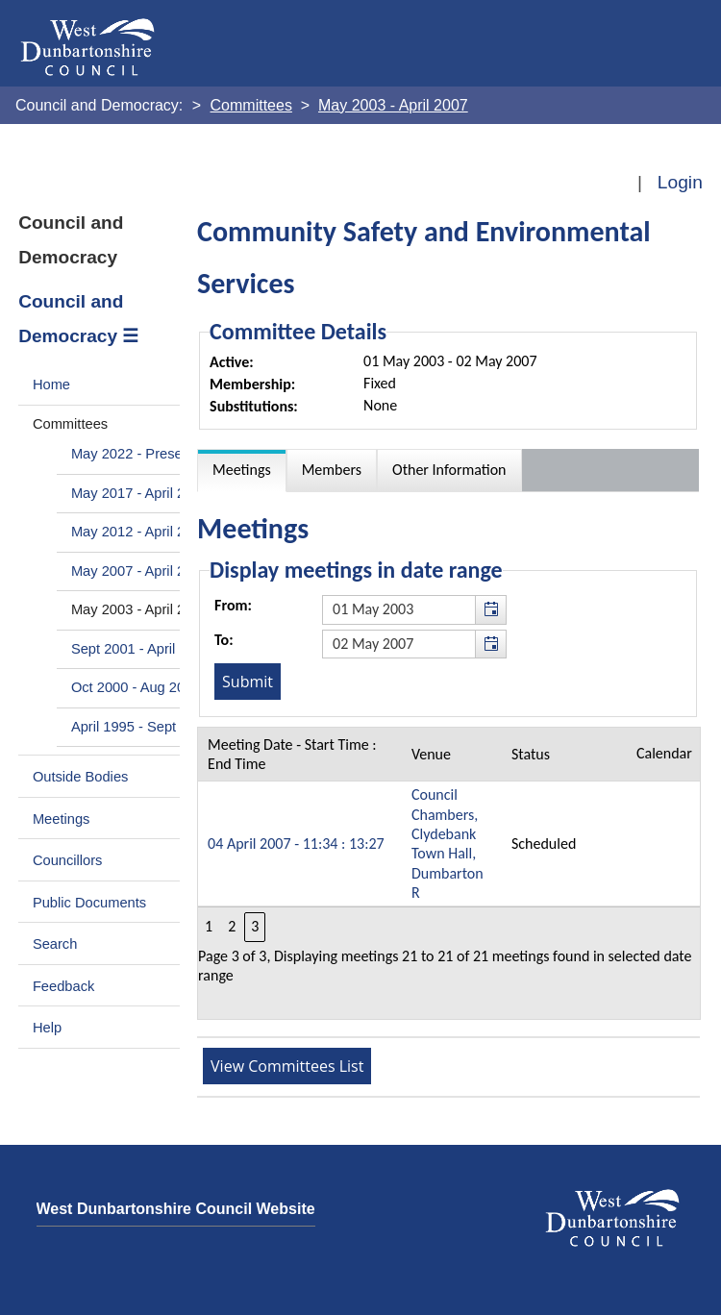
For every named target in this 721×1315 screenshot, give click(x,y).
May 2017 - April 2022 (140, 493)
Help (47, 1027)
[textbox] (414, 609)
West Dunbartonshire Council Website (176, 1209)
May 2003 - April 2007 (140, 609)
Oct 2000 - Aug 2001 (136, 687)
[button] (490, 609)
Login (680, 182)
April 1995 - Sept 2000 (141, 726)
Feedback (63, 986)
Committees (70, 424)
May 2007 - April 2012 (140, 571)
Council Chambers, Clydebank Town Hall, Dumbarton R (447, 843)
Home (51, 384)
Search (55, 944)
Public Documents (89, 902)
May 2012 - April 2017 (140, 531)
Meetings (61, 819)
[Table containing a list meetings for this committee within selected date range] (449, 873)
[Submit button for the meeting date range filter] (247, 681)
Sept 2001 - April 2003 (141, 649)
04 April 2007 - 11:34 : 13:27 (296, 843)
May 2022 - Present (132, 453)
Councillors (68, 860)
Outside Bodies (81, 776)
